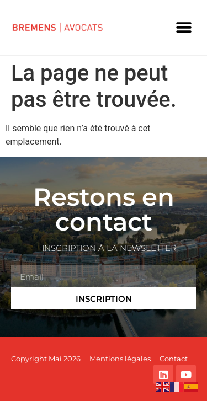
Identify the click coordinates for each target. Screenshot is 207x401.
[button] (183, 27)
